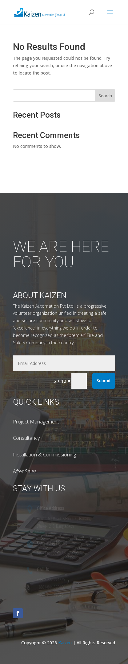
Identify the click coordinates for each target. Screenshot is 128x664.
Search (105, 96)
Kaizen (65, 643)
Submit (104, 380)
